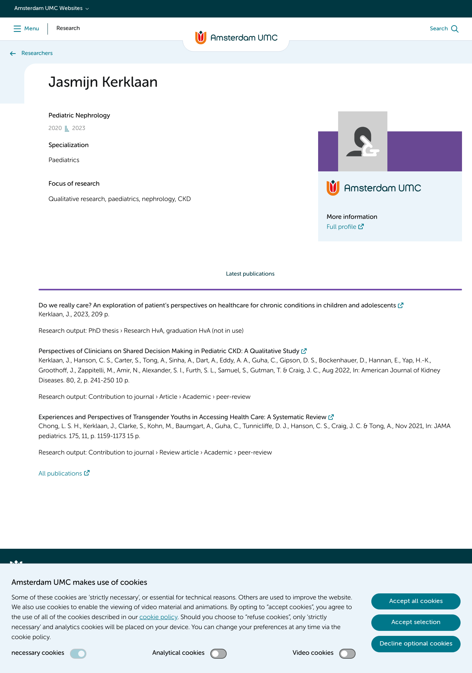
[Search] (446, 29)
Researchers (36, 53)
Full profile (341, 227)
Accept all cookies (416, 601)
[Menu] (24, 29)
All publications (60, 474)
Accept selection (416, 622)
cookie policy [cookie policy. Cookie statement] (158, 617)
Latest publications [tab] (250, 274)
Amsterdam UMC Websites (48, 8)
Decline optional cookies (416, 644)
